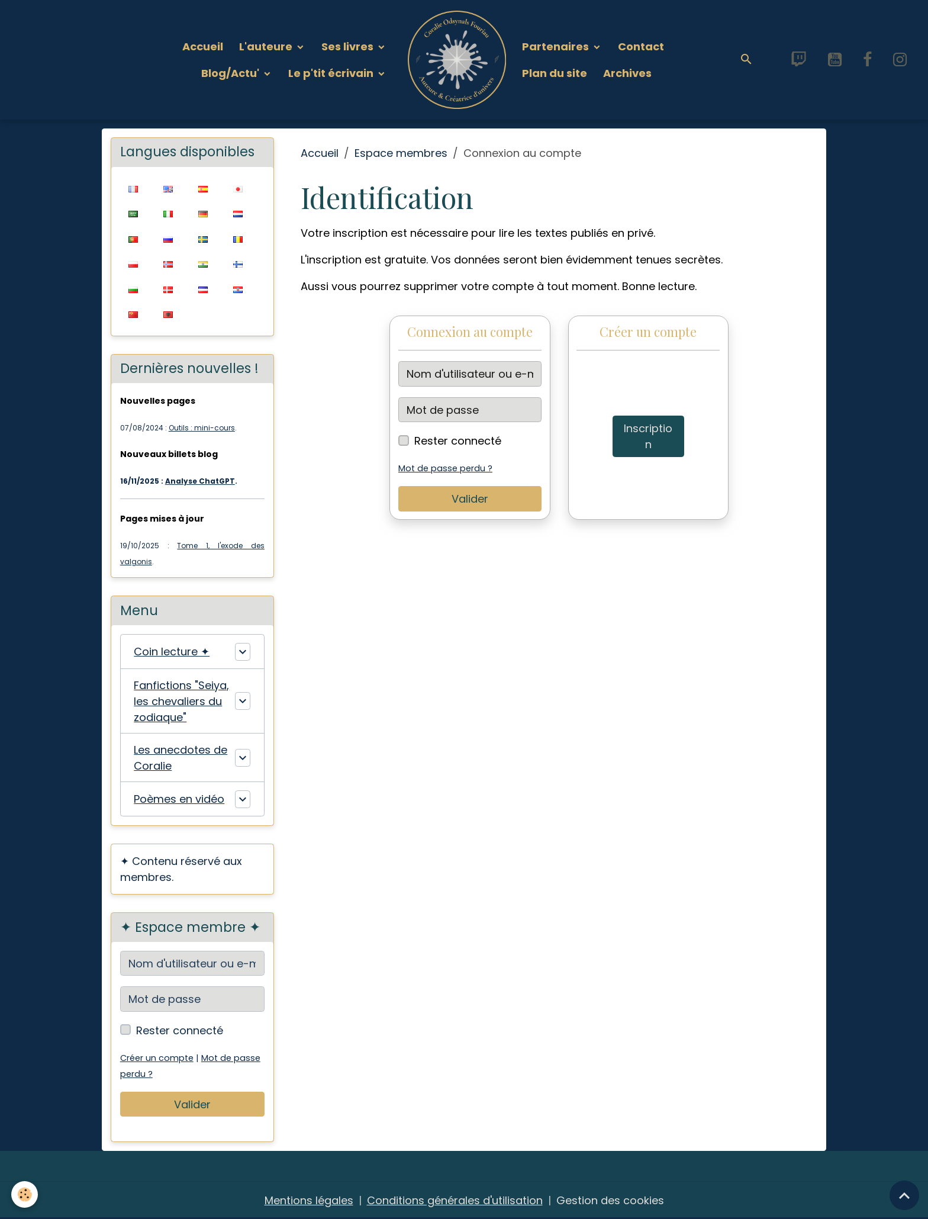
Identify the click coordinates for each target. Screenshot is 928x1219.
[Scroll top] (904, 1195)
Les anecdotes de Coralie (180, 757)
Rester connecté (457, 440)
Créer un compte (157, 1058)
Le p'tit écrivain (332, 73)
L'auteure (267, 46)
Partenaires (556, 46)
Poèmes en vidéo (179, 799)
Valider (470, 498)
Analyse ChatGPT (200, 481)
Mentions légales (309, 1200)
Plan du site (554, 73)
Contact (641, 46)
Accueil (202, 46)
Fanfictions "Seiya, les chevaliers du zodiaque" (181, 701)
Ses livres (348, 46)
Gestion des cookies (610, 1200)
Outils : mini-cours (202, 428)
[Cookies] (25, 1194)
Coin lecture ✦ (172, 651)
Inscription (648, 436)
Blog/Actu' (231, 73)
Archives (627, 73)
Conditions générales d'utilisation (455, 1200)
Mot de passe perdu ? (445, 468)
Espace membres (401, 153)
